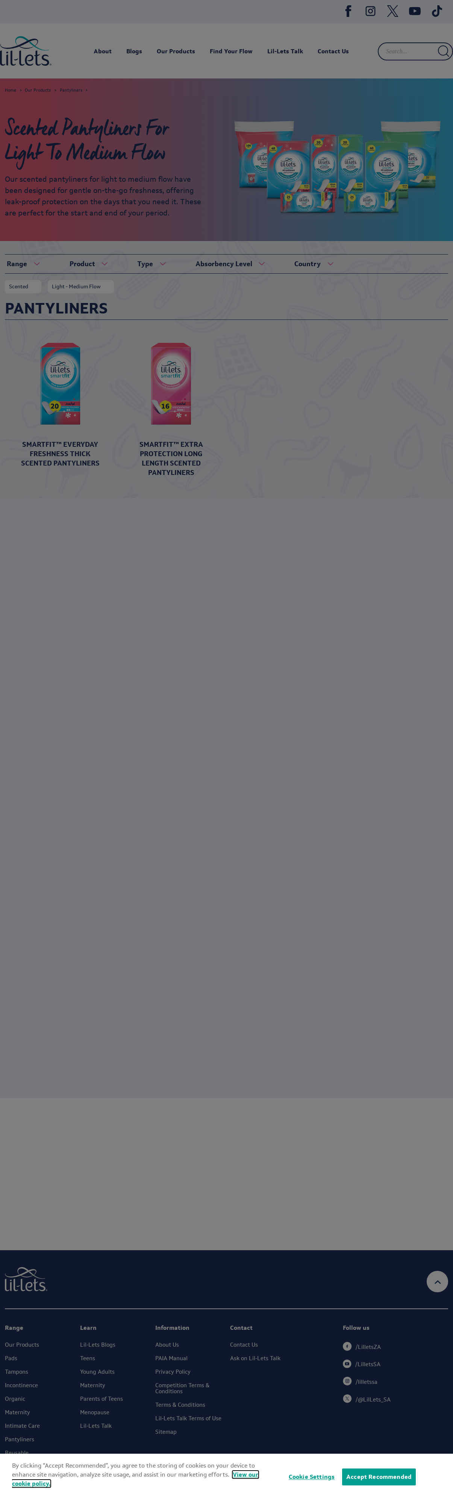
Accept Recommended (379, 1476)
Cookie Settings (312, 1476)
